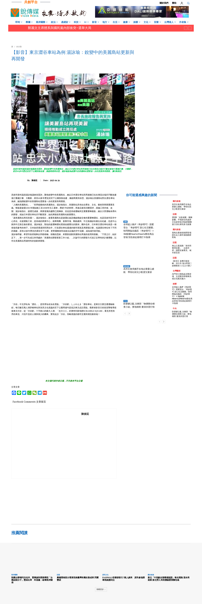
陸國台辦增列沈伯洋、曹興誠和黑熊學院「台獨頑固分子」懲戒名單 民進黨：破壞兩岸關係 (32, 580)
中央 (125, 301)
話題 (175, 214)
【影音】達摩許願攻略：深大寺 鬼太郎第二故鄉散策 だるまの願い (182, 263)
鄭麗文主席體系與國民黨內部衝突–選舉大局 (59, 28)
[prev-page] (125, 313)
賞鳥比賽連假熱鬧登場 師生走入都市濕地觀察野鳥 (182, 235)
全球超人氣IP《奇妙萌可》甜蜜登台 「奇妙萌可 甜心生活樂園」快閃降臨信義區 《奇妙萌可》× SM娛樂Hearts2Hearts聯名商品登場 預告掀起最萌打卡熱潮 (139, 231)
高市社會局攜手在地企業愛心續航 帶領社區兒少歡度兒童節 (181, 206)
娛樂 (125, 222)
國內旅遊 (126, 266)
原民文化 (105, 575)
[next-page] (129, 313)
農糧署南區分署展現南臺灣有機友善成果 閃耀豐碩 (78, 578)
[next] (189, 28)
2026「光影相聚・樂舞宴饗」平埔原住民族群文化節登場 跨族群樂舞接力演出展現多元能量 (182, 221)
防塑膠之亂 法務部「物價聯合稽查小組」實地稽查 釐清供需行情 (182, 314)
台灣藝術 (176, 270)
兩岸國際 (14, 575)
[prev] (185, 28)
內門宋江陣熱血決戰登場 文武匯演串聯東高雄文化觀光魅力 (181, 276)
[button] (188, 3)
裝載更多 (101, 589)
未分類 (19, 46)
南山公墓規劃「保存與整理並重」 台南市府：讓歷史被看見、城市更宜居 (181, 249)
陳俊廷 (34, 180)
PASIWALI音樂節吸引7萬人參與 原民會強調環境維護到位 (123, 578)
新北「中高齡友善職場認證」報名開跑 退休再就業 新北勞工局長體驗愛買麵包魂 (169, 578)
